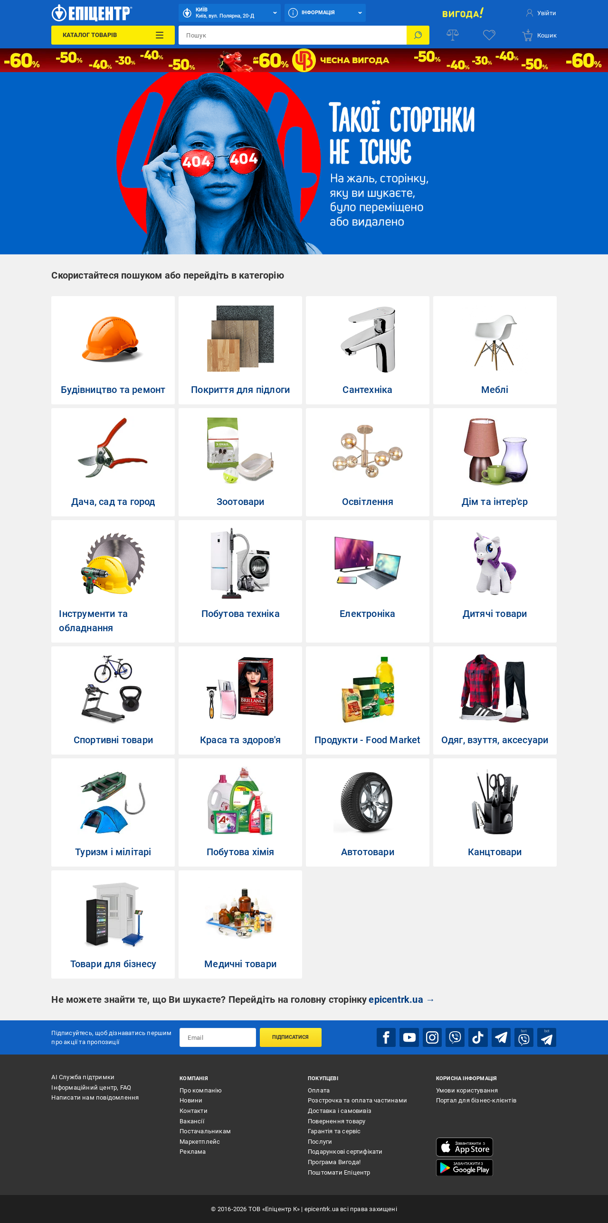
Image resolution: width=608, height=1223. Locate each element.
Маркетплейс (200, 1141)
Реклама (193, 1151)
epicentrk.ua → (402, 999)
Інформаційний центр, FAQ (91, 1087)
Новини (191, 1100)
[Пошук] (418, 35)
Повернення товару (336, 1120)
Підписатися (290, 1037)
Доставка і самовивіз (339, 1110)
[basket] (539, 35)
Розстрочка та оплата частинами (357, 1100)
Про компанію (201, 1090)
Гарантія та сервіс (334, 1131)
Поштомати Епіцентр (339, 1172)
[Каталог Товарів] (113, 35)
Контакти (194, 1110)
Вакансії (192, 1120)
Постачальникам (205, 1131)
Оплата (319, 1090)
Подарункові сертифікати (345, 1151)
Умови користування (467, 1090)
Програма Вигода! (334, 1162)
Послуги (320, 1141)
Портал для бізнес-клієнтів (476, 1100)
